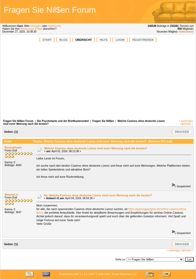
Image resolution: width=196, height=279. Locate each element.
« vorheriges (186, 121)
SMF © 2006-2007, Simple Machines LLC (113, 274)
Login (120, 39)
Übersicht (83, 39)
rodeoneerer (186, 31)
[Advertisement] (98, 80)
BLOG (63, 39)
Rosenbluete (13, 147)
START (47, 39)
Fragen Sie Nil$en (103, 121)
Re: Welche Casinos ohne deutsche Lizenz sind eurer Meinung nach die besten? (98, 195)
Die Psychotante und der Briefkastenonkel (63, 121)
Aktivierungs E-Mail (31, 28)
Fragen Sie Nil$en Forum (18, 121)
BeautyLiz (11, 194)
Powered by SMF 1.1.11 (73, 274)
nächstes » (187, 123)
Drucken (182, 131)
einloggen (35, 26)
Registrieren (143, 39)
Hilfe (104, 39)
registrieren (54, 26)
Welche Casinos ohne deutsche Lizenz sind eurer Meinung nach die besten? (95, 148)
